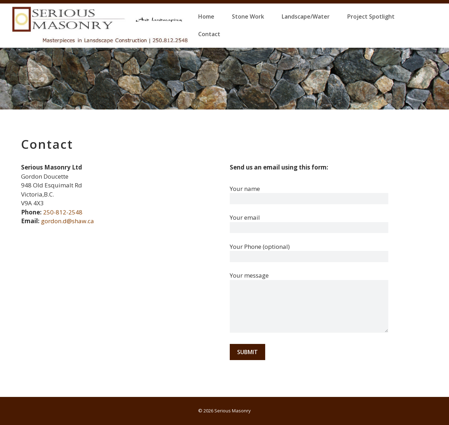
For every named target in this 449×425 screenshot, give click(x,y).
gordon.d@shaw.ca (67, 221)
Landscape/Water (306, 16)
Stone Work (248, 16)
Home (206, 16)
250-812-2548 (62, 212)
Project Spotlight (371, 16)
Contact (209, 34)
